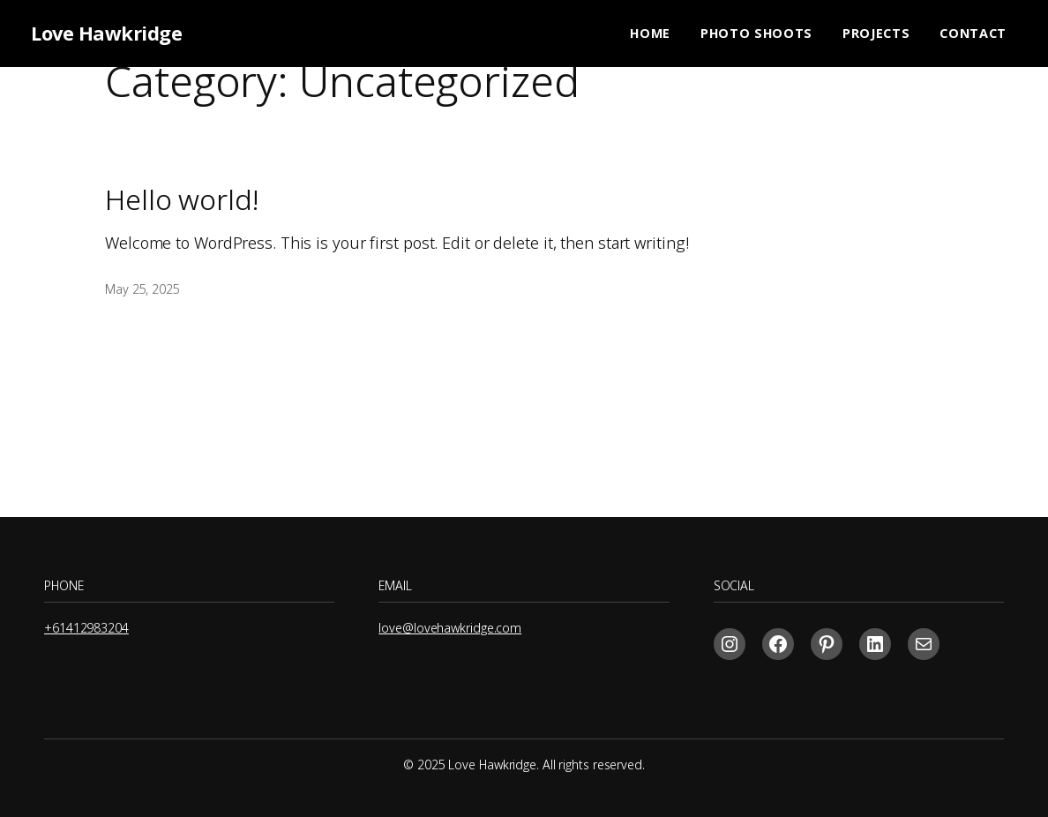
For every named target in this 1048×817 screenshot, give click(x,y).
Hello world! (182, 199)
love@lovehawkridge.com (449, 627)
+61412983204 (86, 627)
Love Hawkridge (106, 33)
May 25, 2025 (142, 289)
